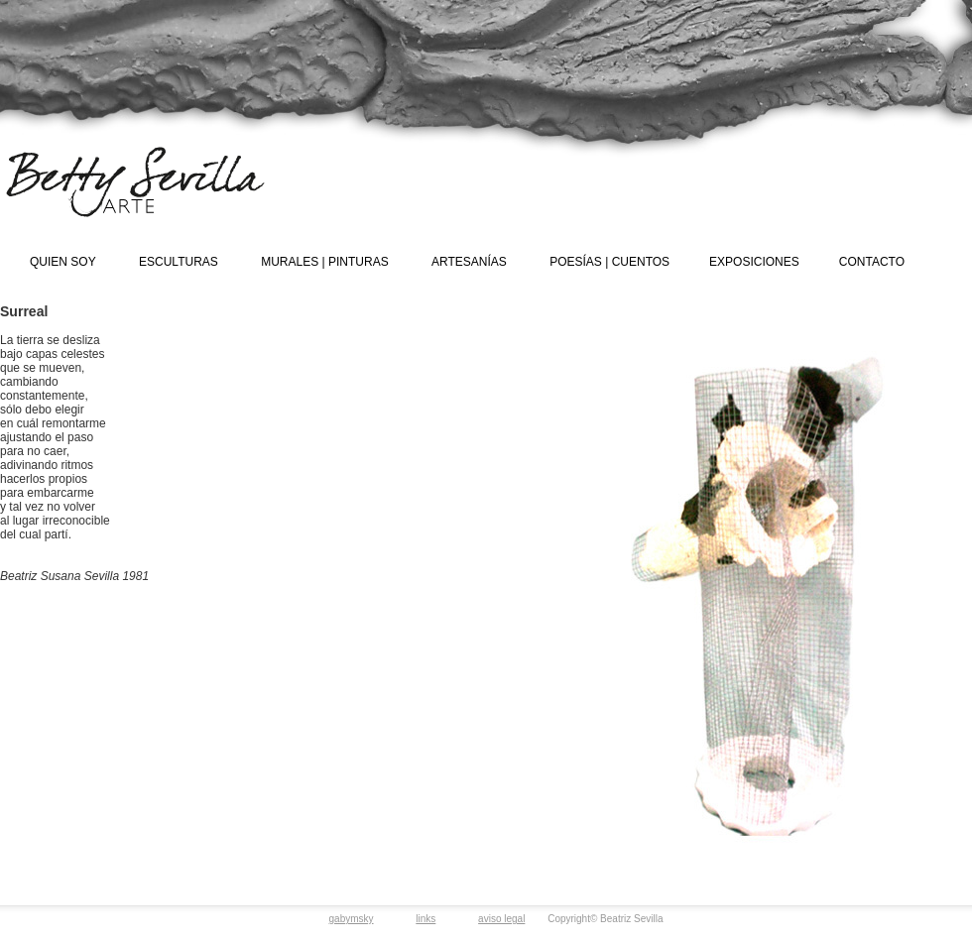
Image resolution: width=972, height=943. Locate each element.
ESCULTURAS (178, 262)
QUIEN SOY (63, 262)
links (425, 918)
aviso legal (501, 918)
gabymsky (351, 918)
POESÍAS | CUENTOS (609, 262)
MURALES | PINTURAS (324, 262)
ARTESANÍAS (469, 262)
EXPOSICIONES (754, 262)
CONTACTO (872, 262)
